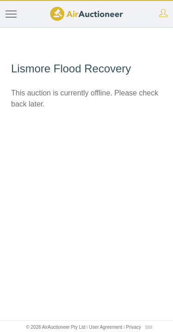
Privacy (133, 327)
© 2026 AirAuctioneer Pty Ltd (55, 327)
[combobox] (148, 327)
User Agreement (105, 327)
